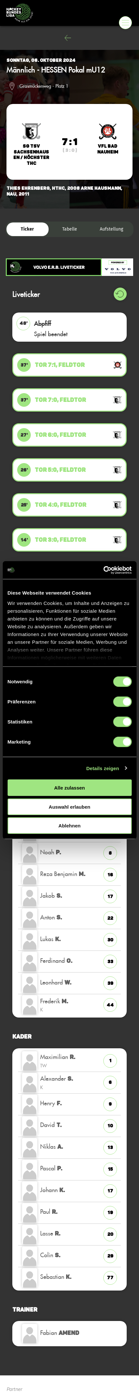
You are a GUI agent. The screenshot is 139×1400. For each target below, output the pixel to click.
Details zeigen (102, 768)
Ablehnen (69, 825)
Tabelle (69, 229)
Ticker (27, 229)
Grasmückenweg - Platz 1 (43, 86)
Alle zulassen (69, 788)
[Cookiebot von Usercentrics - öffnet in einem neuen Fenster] (103, 570)
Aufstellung (111, 229)
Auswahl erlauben (69, 806)
